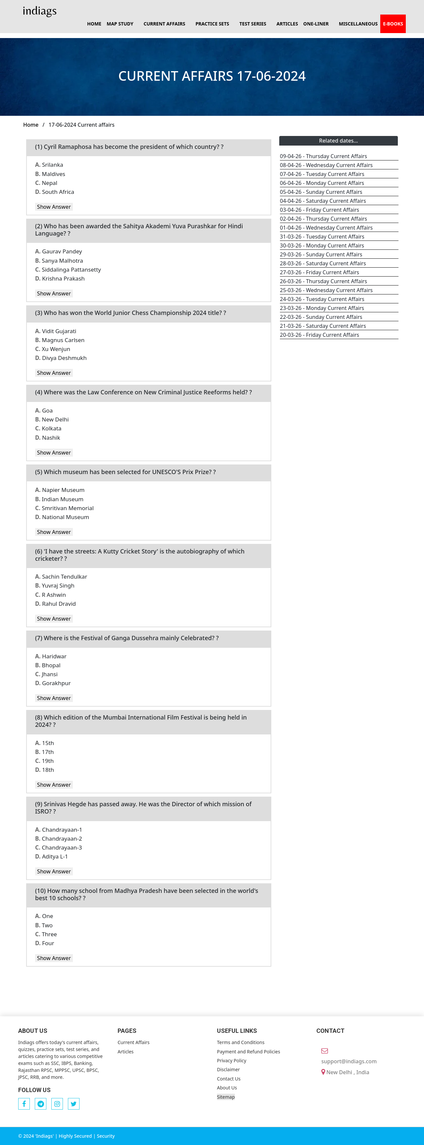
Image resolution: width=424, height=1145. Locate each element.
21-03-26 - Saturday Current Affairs (323, 326)
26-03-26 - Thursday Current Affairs (323, 281)
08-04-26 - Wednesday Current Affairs (326, 165)
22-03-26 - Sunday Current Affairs (321, 317)
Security (106, 1136)
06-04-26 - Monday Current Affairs (322, 183)
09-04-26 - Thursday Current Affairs (323, 156)
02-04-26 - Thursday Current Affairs (323, 218)
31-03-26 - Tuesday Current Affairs (322, 236)
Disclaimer (228, 1069)
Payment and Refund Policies (248, 1051)
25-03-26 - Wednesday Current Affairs (326, 290)
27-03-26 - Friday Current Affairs (319, 272)
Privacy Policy (231, 1060)
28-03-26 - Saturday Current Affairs (323, 263)
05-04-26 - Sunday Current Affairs (321, 192)
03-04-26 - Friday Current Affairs (319, 209)
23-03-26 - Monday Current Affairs (322, 308)
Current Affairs (134, 1042)
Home (94, 24)
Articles (287, 24)
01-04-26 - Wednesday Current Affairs (326, 227)
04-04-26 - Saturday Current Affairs (323, 200)
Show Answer (54, 206)
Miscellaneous (358, 24)
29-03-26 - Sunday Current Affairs (321, 254)
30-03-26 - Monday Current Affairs (322, 245)
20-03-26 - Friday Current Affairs (319, 334)
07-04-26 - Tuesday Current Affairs (322, 174)
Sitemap (226, 1097)
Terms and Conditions (240, 1042)
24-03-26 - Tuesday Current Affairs (322, 299)
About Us (227, 1087)
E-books (393, 24)
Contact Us (228, 1079)
